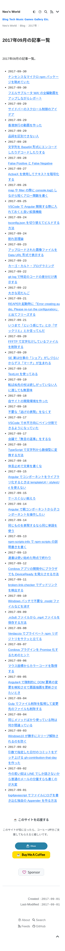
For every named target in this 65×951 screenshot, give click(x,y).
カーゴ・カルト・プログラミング (31, 266)
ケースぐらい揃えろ (22, 498)
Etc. (46, 19)
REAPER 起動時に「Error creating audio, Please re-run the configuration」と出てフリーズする (34, 309)
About (26, 920)
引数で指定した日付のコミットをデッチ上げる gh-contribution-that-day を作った (32, 758)
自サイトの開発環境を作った (28, 401)
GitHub (41, 926)
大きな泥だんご (19, 293)
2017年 (32, 25)
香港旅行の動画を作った (25, 125)
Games (29, 19)
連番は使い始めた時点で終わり (29, 558)
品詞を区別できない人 (23, 136)
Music (19, 19)
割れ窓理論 (15, 239)
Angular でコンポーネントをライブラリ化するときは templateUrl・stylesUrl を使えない (33, 482)
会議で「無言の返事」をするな (29, 439)
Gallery (38, 19)
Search (41, 920)
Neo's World (11, 11)
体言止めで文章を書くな (25, 466)
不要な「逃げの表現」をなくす (29, 412)
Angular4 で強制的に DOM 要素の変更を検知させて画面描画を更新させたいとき (33, 688)
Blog (5, 19)
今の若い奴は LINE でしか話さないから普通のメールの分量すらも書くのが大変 (34, 779)
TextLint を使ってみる (23, 374)
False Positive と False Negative (30, 163)
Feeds (25, 926)
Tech (12, 19)
